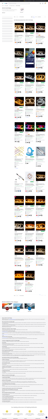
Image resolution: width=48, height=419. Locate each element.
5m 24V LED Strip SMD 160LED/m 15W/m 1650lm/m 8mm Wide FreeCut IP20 (18, 234)
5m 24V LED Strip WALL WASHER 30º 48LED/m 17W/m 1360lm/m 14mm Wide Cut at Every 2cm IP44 (29, 234)
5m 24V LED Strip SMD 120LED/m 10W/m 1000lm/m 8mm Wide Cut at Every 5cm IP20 (19, 111)
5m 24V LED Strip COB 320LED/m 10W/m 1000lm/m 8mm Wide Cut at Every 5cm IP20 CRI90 (40, 61)
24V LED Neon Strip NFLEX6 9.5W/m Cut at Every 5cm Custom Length (40, 109)
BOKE (18, 311)
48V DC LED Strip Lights (5, 334)
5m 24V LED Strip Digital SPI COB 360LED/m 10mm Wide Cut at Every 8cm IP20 (40, 185)
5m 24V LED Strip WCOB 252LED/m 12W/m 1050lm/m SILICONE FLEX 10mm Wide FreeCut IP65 (40, 209)
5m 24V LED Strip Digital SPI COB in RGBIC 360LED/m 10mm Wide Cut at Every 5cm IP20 (40, 135)
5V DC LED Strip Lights (4, 337)
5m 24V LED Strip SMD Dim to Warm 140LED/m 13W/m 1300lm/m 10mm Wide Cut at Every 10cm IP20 (19, 284)
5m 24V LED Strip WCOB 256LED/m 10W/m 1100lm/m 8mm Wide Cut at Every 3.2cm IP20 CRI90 (29, 209)
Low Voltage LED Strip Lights (12, 319)
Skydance (29, 311)
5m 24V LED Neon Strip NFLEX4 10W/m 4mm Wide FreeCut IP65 (29, 109)
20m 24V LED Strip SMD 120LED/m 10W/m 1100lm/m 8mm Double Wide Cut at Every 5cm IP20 (40, 85)
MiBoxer (7, 311)
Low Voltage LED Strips (12, 5)
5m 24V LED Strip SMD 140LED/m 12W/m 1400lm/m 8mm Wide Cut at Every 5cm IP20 (19, 36)
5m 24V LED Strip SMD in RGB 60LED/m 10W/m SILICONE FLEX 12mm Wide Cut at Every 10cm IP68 (29, 136)
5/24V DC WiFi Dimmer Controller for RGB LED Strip (19, 184)
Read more (3, 12)
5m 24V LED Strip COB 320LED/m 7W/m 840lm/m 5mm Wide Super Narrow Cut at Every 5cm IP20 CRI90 (29, 185)
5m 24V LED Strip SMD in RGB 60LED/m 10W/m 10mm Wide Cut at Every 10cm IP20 (19, 135)
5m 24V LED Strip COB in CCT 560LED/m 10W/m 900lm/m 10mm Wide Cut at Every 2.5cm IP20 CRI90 (19, 258)
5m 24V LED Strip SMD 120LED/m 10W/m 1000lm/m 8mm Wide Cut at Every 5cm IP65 (29, 36)
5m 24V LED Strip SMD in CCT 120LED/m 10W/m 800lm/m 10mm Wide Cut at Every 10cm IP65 (29, 285)
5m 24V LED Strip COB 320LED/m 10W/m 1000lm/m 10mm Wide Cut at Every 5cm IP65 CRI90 (19, 85)
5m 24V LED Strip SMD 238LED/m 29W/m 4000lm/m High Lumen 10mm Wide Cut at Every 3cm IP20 (19, 61)
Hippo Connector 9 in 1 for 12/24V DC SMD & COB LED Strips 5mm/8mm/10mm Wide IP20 (19, 160)
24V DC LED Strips (18, 5)
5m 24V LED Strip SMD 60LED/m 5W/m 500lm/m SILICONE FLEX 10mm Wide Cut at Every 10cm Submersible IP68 (40, 37)
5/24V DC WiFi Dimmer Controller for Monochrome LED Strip (40, 159)
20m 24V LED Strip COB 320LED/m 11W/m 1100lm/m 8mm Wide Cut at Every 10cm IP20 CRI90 (29, 85)
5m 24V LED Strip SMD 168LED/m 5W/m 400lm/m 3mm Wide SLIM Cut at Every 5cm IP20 (29, 259)
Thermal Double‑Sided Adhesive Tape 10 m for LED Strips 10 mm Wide (29, 159)
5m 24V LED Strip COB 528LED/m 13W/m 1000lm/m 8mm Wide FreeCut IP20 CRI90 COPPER (40, 234)
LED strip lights (6, 5)
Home (3, 5)
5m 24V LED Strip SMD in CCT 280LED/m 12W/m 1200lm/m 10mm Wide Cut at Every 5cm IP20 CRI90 (40, 258)
